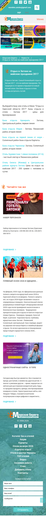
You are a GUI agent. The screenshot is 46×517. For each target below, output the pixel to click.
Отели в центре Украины (23, 452)
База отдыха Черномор (13, 145)
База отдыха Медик (12, 128)
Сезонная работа (23, 462)
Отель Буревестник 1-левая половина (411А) (23, 154)
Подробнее (8, 249)
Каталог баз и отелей (23, 435)
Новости (25, 58)
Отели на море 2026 (23, 446)
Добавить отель (23, 469)
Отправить (22, 511)
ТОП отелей (23, 456)
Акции (23, 439)
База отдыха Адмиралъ (16, 120)
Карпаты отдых (23, 449)
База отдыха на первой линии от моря (22, 137)
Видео (23, 459)
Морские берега (9, 58)
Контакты (23, 472)
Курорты (23, 442)
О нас (23, 466)
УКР (19, 12)
